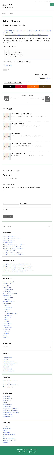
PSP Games (6, 329)
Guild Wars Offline (7, 428)
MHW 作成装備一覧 (7, 382)
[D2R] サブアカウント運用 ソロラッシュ (12, 246)
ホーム (4, 13)
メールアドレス (23, 203)
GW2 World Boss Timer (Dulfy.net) (10, 410)
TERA (6, 321)
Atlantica (7, 317)
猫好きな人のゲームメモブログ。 (10, 440)
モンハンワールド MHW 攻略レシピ (11, 384)
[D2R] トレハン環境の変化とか (9, 236)
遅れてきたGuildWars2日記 (9, 438)
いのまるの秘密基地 (7, 357)
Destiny (7, 299)
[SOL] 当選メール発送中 (17, 123)
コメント (5, 189)
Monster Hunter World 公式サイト (10, 380)
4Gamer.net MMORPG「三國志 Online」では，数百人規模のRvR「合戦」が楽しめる (26, 35)
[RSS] (33, 86)
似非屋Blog (5, 442)
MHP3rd (7, 331)
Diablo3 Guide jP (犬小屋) (8, 371)
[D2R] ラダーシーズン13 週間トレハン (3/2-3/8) (13, 268)
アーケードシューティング (10, 293)
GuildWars (8, 307)
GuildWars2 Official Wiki (8, 398)
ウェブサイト (6, 209)
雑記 (5, 335)
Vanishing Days (6, 432)
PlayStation (6, 337)
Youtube (41, 1)
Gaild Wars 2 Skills (7, 406)
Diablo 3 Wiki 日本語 (7, 369)
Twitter (37, 1)
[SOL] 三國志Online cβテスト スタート (21, 113)
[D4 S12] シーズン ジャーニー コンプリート (12, 252)
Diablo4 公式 (5, 359)
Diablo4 (6, 285)
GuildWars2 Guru (6, 400)
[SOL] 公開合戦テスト (16, 133)
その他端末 (6, 333)
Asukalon (48, 78)
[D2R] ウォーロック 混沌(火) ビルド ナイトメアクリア (15, 270)
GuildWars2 (6, 291)
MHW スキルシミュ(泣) (8, 386)
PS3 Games (6, 325)
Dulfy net (5, 402)
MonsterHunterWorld (8, 301)
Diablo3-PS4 (8, 297)
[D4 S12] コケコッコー (8, 242)
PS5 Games (7, 287)
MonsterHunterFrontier (10, 313)
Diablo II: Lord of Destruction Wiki (10, 363)
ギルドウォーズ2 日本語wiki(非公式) (11, 408)
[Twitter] (9, 86)
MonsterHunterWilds (8, 281)
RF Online (8, 315)
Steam (6, 305)
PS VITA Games (7, 323)
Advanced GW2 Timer (7, 414)
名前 (4, 203)
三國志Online (22, 25)
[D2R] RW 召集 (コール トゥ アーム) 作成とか (13, 248)
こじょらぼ (5, 426)
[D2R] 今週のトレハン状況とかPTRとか (11, 238)
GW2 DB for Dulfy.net (7, 404)
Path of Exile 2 (7, 283)
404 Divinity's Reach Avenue (9, 434)
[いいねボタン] (5, 70)
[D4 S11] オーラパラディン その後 (10, 271)
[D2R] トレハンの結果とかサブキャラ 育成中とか (14, 244)
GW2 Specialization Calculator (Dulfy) (11, 412)
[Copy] (45, 86)
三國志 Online (8, 65)
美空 (4, 436)
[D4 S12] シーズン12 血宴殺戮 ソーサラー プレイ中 (14, 266)
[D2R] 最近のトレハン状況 (8, 240)
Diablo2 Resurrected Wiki (8, 361)
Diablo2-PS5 (8, 289)
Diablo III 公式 (6, 367)
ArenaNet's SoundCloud (8, 416)
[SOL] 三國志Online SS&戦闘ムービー (21, 143)
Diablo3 (7, 309)
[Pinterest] (21, 86)
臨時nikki (5, 430)
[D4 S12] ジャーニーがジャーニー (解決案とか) (13, 254)
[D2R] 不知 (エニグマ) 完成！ (9, 250)
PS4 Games (7, 295)
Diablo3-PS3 (8, 327)
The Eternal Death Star (8, 365)
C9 (6, 311)
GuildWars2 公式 (6, 396)
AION (6, 319)
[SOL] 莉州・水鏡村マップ (18, 153)
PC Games (11, 13)
